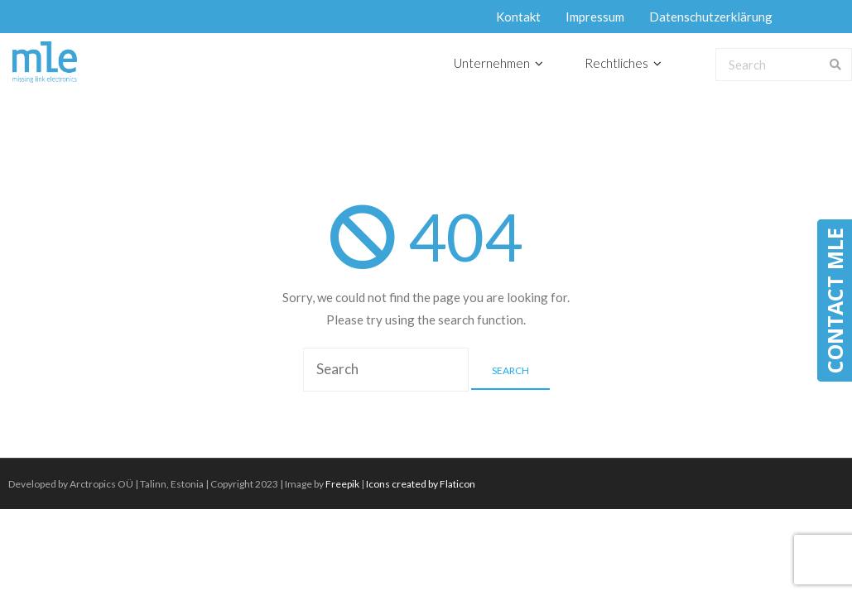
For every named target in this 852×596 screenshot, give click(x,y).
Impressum (595, 16)
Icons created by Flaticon (420, 484)
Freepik (342, 484)
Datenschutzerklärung (711, 16)
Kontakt (518, 16)
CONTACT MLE (835, 300)
